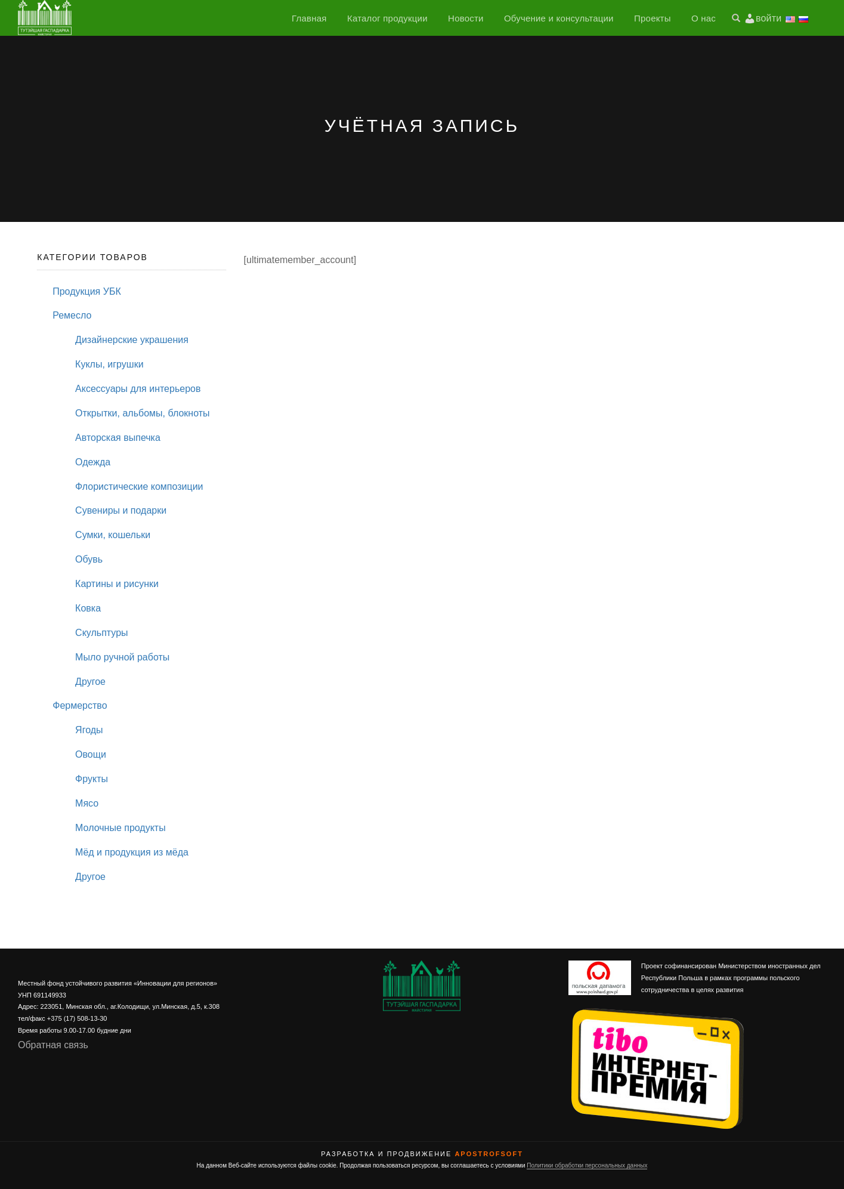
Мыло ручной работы (122, 657)
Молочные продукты (120, 828)
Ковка (88, 608)
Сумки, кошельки (112, 535)
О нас (703, 18)
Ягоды (89, 730)
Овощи (90, 754)
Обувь (89, 559)
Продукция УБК (86, 291)
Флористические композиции (139, 486)
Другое (90, 682)
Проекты (652, 18)
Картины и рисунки (117, 584)
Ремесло (71, 315)
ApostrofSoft (489, 1153)
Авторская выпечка (117, 438)
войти (768, 18)
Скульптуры (101, 633)
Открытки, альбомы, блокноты (142, 413)
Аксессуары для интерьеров (137, 389)
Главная (309, 18)
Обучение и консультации (559, 18)
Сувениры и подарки (120, 510)
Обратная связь (53, 1045)
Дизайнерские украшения (131, 340)
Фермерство (79, 705)
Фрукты (91, 779)
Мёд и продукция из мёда (131, 852)
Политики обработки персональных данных (587, 1165)
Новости (465, 18)
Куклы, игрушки (109, 364)
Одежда (92, 462)
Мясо (86, 803)
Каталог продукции (387, 18)
